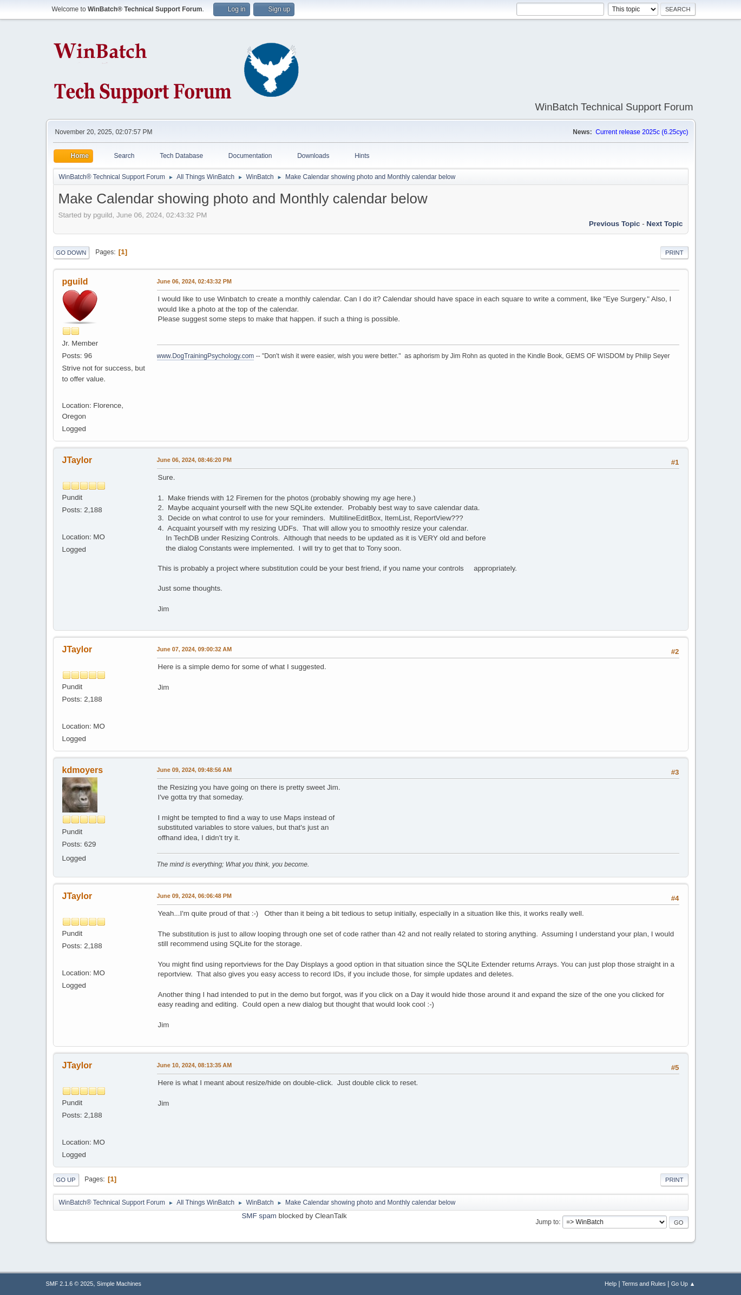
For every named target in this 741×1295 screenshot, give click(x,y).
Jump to (547, 1222)
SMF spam (258, 1216)
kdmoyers (82, 770)
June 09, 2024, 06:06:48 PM (194, 896)
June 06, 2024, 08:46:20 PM (194, 460)
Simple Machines (119, 1283)
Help (611, 1283)
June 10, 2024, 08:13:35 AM (194, 1065)
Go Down (71, 252)
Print (674, 252)
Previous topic (614, 224)
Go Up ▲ (683, 1283)
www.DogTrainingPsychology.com (205, 356)
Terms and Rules (644, 1283)
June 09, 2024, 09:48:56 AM (194, 770)
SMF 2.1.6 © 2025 (70, 1283)
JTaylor (77, 460)
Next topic (664, 224)
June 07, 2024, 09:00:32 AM (194, 649)
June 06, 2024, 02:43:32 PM (194, 281)
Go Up (66, 1180)
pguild (75, 281)
